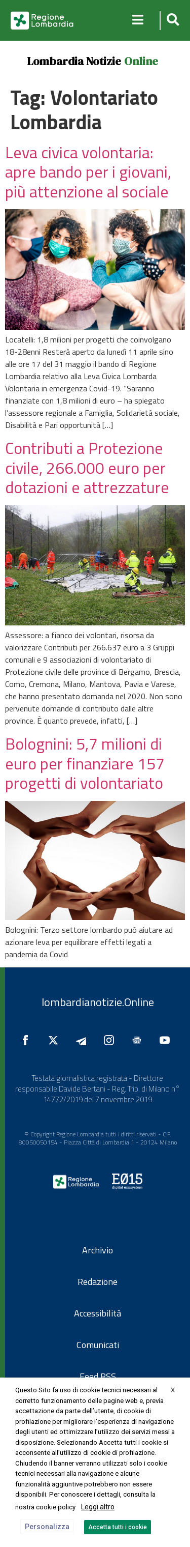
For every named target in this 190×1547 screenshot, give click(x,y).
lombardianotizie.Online (98, 1002)
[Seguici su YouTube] (167, 1040)
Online (141, 61)
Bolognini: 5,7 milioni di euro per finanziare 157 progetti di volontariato (85, 763)
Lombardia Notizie (74, 61)
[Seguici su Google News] (139, 1040)
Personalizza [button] (47, 1527)
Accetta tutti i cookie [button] (117, 1527)
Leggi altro (98, 1507)
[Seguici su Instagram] (111, 1040)
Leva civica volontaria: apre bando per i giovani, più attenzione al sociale (88, 172)
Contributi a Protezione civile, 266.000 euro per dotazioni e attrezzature (87, 467)
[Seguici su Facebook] (27, 1040)
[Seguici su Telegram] (83, 1040)
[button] (171, 20)
